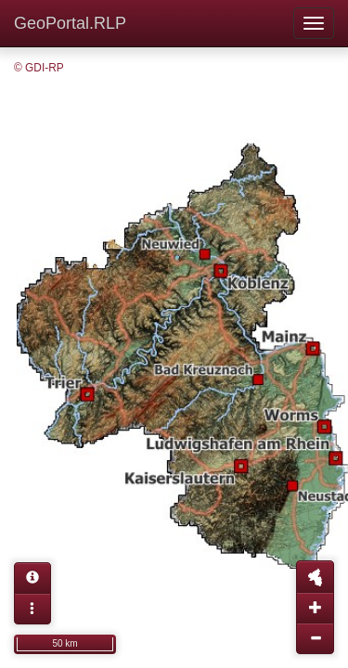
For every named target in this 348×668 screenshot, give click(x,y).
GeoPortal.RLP (70, 23)
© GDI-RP (39, 67)
